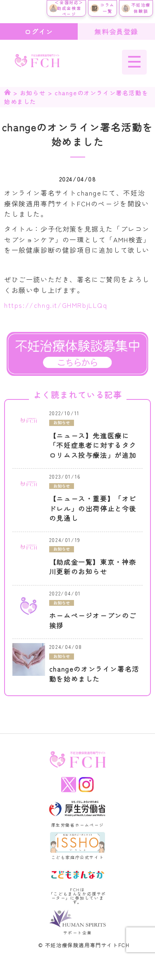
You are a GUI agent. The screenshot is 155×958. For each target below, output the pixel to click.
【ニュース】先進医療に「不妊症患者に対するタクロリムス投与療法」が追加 (92, 445)
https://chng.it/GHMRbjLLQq (55, 305)
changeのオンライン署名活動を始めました (94, 674)
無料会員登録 (116, 31)
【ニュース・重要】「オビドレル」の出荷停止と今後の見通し (92, 508)
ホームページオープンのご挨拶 (92, 620)
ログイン (38, 31)
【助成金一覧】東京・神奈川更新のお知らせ (92, 567)
